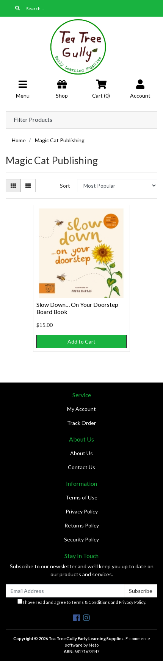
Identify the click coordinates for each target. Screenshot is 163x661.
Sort (65, 185)
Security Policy (81, 539)
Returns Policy (81, 525)
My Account (81, 409)
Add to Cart (81, 341)
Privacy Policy (82, 511)
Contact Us (81, 467)
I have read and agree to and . (81, 602)
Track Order (81, 423)
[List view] (28, 185)
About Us (81, 453)
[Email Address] (65, 590)
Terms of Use (81, 497)
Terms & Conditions (90, 602)
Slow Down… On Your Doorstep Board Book (77, 308)
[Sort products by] (117, 185)
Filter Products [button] (33, 119)
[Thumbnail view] (13, 185)
